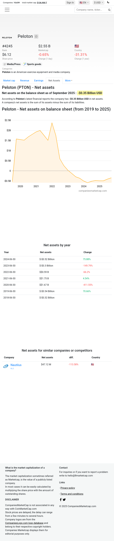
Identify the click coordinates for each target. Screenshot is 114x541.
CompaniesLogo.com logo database (24, 523)
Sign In (70, 2)
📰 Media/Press (11, 64)
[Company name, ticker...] (93, 10)
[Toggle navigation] (7, 9)
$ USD (97, 2)
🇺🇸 (83, 2)
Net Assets (54, 80)
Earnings (38, 80)
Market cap (9, 80)
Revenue (24, 80)
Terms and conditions (71, 493)
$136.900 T (42, 2)
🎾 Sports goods (32, 64)
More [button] (68, 80)
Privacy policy (67, 488)
